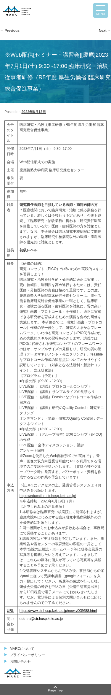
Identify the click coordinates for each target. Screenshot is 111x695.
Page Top (55, 690)
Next (105, 30)
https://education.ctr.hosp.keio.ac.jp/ (48, 496)
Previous (10, 30)
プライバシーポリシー (27, 655)
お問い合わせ (20, 661)
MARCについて (22, 649)
